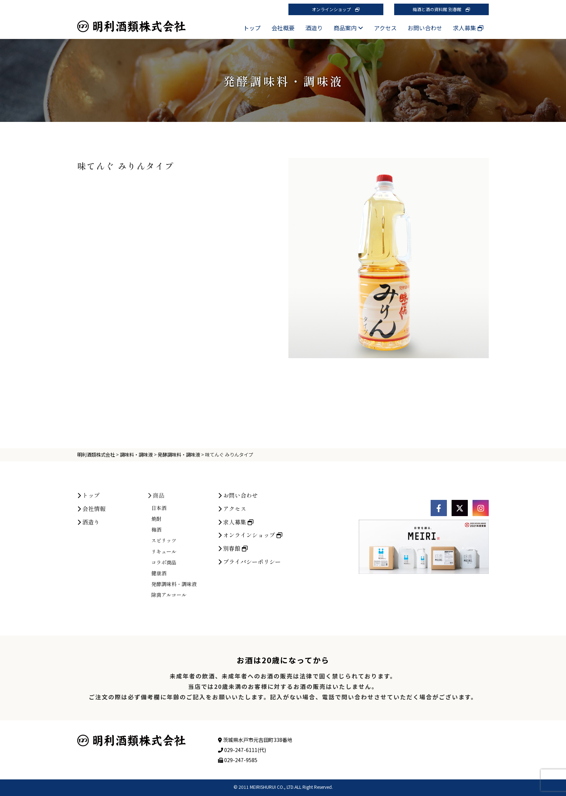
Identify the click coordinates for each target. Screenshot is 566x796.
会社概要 (283, 27)
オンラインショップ (336, 9)
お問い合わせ (425, 27)
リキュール (164, 614)
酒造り (314, 27)
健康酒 (158, 635)
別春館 (233, 611)
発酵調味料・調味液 (174, 646)
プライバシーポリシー (249, 624)
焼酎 (156, 581)
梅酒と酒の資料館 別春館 (441, 9)
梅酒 (156, 592)
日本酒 (158, 570)
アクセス (385, 27)
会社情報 (91, 571)
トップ (252, 27)
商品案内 (348, 27)
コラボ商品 (164, 625)
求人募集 (468, 27)
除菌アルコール (169, 657)
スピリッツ (164, 603)
